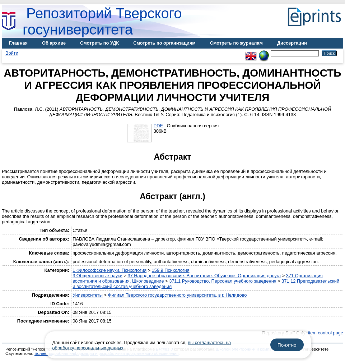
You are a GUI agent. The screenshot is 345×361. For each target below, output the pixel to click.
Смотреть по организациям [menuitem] (164, 43)
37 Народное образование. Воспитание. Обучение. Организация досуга (204, 275)
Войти (11, 53)
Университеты (88, 295)
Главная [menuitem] (18, 43)
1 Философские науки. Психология (109, 270)
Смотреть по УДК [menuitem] (99, 43)
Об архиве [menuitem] (54, 43)
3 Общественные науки (97, 275)
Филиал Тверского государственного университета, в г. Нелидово (177, 295)
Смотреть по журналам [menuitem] (236, 43)
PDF (158, 125)
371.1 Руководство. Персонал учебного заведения (222, 281)
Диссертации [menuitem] (292, 43)
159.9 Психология (171, 270)
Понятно (287, 345)
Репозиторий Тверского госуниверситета (102, 21)
